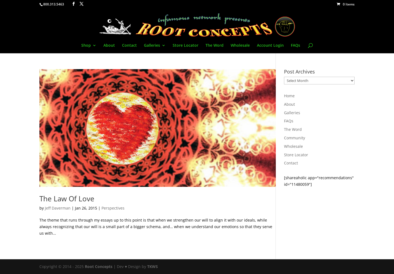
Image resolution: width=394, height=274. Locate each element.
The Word (214, 45)
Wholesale (240, 45)
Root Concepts (98, 266)
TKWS (152, 266)
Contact (129, 45)
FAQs (295, 45)
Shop (86, 45)
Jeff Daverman (58, 208)
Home (289, 95)
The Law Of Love (66, 199)
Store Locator (185, 45)
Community (294, 137)
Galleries (152, 45)
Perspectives (113, 208)
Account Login (270, 45)
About (109, 45)
